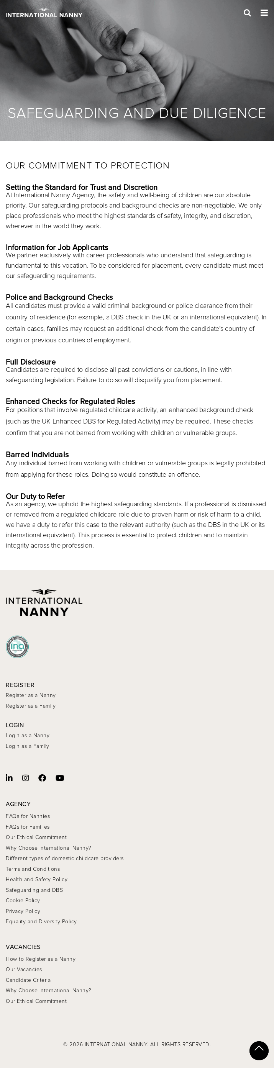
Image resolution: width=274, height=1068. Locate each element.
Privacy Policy (23, 911)
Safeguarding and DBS (34, 890)
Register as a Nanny (31, 695)
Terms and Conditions (33, 869)
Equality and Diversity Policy (41, 921)
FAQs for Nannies (28, 816)
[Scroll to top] (259, 1050)
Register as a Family (31, 706)
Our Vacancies (24, 969)
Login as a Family (27, 746)
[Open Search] (247, 13)
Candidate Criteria (28, 980)
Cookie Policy (23, 900)
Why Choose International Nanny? (49, 848)
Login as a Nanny (27, 735)
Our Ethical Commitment (36, 837)
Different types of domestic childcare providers (65, 858)
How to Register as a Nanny (40, 959)
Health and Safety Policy (36, 879)
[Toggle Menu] (264, 13)
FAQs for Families (28, 827)
